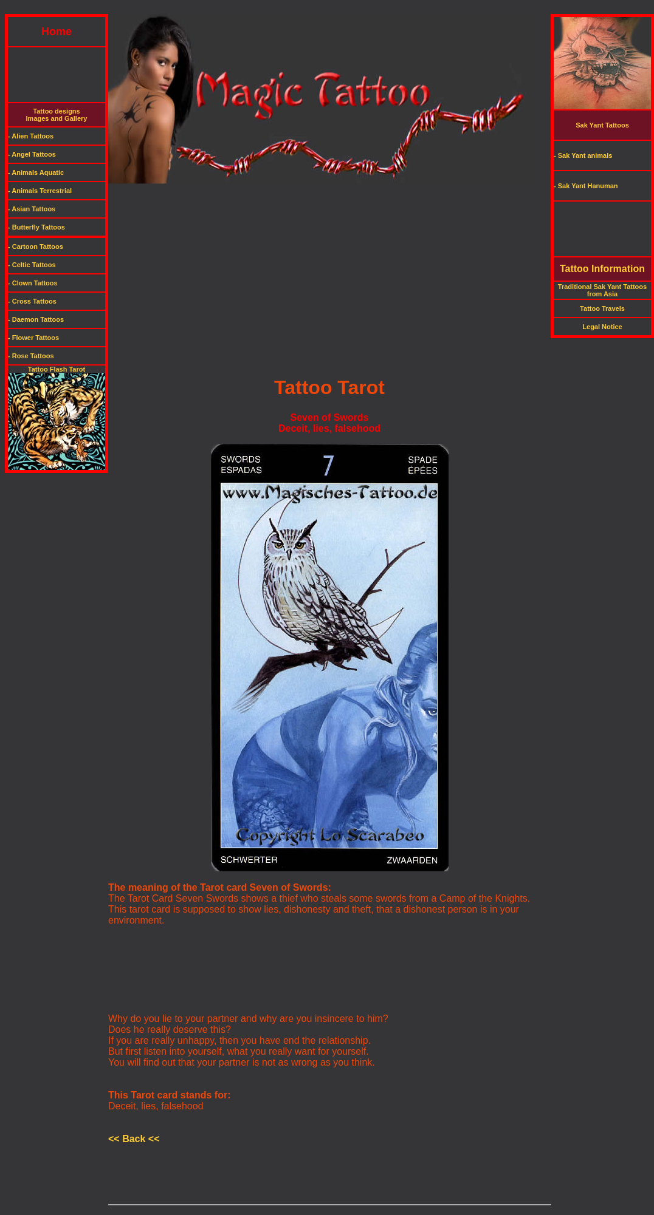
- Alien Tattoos (30, 136)
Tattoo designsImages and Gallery (57, 114)
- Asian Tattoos (31, 209)
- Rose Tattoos (31, 355)
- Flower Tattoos (33, 337)
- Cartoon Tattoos (35, 246)
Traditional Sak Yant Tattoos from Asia (602, 290)
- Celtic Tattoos (32, 264)
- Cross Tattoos (32, 301)
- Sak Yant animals (583, 155)
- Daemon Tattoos (36, 319)
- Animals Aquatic (36, 172)
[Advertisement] (327, 9)
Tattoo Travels (602, 308)
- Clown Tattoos (33, 283)
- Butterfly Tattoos (36, 227)
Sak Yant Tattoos (602, 125)
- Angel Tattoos (32, 154)
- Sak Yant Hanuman (586, 185)
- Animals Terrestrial (40, 190)
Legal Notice (602, 326)
